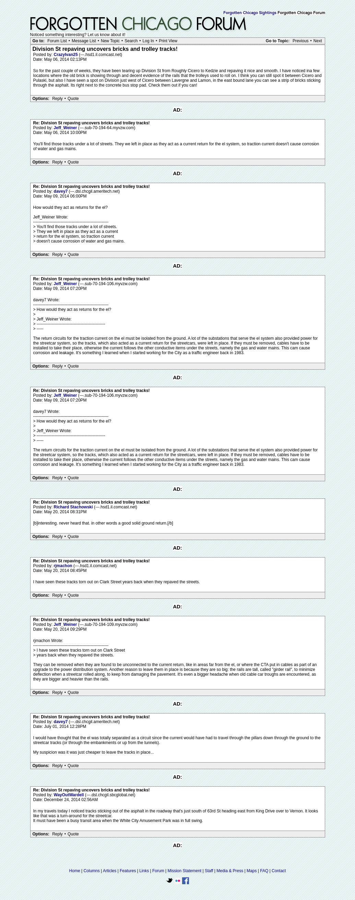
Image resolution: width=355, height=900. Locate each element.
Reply (57, 98)
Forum (158, 870)
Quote (73, 98)
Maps (252, 870)
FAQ (264, 870)
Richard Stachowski (74, 507)
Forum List (57, 40)
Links (144, 870)
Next (317, 40)
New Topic (110, 40)
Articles (109, 870)
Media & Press (229, 870)
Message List (84, 40)
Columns (91, 870)
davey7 (61, 191)
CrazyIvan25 (66, 54)
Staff (209, 870)
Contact (279, 870)
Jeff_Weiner (66, 127)
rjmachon (63, 565)
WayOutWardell (69, 794)
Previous (301, 40)
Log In (148, 40)
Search (131, 40)
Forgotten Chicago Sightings (249, 13)
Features (128, 870)
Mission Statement (184, 870)
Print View (168, 40)
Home (74, 870)
